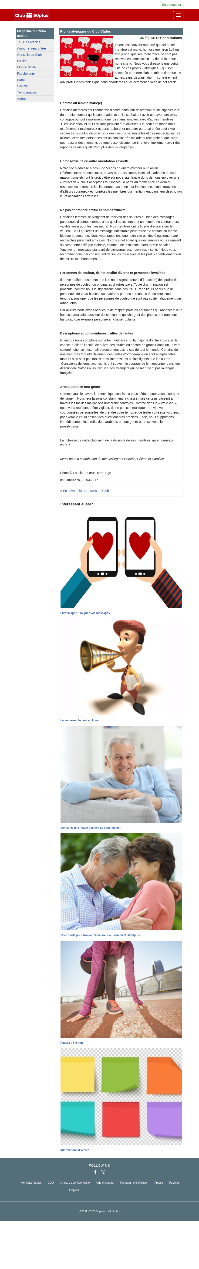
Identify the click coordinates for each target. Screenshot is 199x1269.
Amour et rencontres (32, 48)
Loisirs (22, 61)
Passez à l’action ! (72, 1042)
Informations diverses (75, 1150)
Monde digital (27, 67)
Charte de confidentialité (75, 1182)
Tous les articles (28, 42)
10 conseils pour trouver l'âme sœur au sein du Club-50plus (100, 935)
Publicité (174, 1182)
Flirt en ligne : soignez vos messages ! (86, 613)
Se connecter (171, 5)
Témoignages (27, 92)
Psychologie (26, 73)
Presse (158, 1182)
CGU (51, 1182)
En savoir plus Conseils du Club (84, 491)
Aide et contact (105, 1182)
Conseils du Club (29, 55)
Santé (21, 80)
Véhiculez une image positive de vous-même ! (91, 827)
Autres (22, 98)
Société (22, 86)
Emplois (74, 1190)
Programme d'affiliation (134, 1182)
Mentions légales (31, 1182)
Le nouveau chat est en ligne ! (80, 720)
